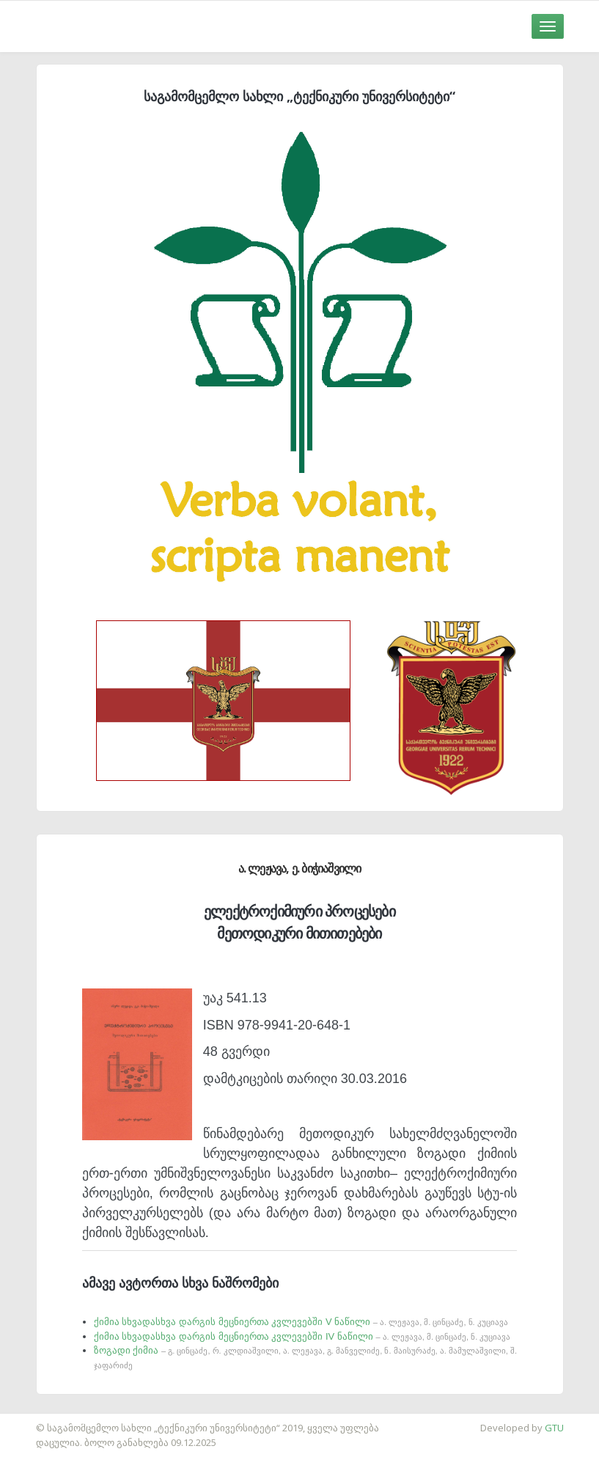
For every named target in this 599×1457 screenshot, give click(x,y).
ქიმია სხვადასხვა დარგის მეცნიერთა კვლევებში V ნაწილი (301, 1321)
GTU (554, 1427)
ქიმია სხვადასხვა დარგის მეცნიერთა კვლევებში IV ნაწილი (302, 1336)
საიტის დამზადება (43, 1420)
